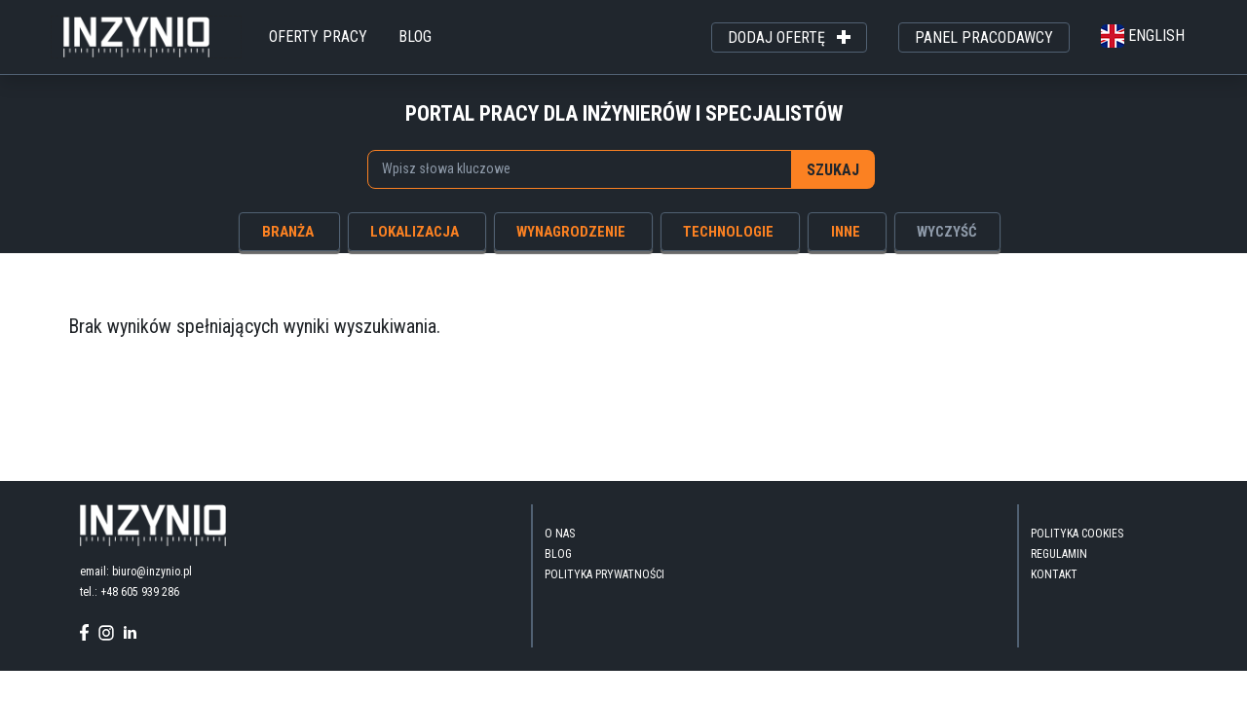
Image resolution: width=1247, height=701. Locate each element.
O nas (560, 533)
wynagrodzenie (570, 231)
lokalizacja (414, 231)
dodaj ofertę (789, 38)
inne (845, 231)
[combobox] (580, 169)
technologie (728, 231)
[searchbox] (572, 168)
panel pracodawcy (984, 37)
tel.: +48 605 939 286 (129, 592)
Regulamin (1059, 554)
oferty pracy (318, 36)
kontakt (1054, 574)
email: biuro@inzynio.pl (136, 571)
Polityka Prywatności (604, 574)
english (1143, 35)
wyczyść (947, 231)
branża (288, 231)
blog (415, 36)
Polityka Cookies (1077, 533)
